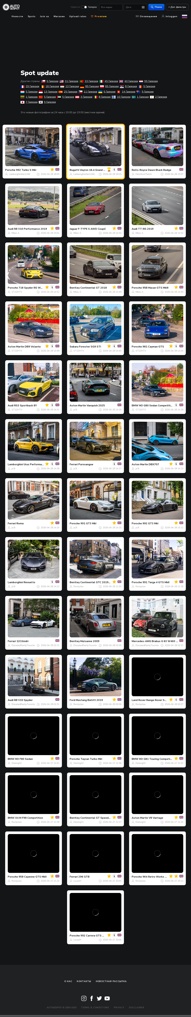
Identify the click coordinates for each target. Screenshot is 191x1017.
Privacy (119, 1007)
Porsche (10, 170)
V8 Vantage (156, 818)
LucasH (77, 880)
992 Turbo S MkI (26, 170)
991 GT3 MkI (88, 523)
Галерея (91, 7)
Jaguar (73, 229)
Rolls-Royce (139, 170)
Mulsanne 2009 (89, 641)
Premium (99, 16)
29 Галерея (30, 86)
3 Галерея (83, 97)
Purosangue (85, 464)
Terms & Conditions (95, 1007)
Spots (32, 16)
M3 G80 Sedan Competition (156, 405)
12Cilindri (22, 641)
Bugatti (74, 170)
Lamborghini (15, 464)
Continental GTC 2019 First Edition (102, 582)
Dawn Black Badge (159, 170)
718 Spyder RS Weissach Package (40, 288)
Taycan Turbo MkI (91, 759)
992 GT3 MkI (150, 523)
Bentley (75, 288)
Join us (44, 16)
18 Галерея (49, 86)
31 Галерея (69, 81)
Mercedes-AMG (141, 641)
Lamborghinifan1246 (19, 174)
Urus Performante (35, 464)
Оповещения (146, 16)
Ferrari (74, 464)
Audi (10, 229)
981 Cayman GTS (153, 346)
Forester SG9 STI (90, 346)
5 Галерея (49, 81)
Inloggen (169, 16)
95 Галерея (148, 81)
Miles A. (16, 233)
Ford (72, 700)
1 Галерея (29, 97)
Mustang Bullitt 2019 (89, 700)
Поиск (154, 7)
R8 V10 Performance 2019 (30, 229)
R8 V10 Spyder (23, 700)
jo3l (75, 409)
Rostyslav (79, 586)
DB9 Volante (33, 346)
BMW (135, 405)
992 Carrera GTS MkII (93, 935)
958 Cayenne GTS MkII (33, 877)
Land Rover (139, 700)
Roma (20, 523)
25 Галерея (68, 91)
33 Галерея (89, 81)
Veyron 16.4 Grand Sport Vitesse (100, 170)
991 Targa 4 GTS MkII (156, 582)
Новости (73, 7)
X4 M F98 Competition (29, 818)
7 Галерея (29, 102)
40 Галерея (128, 81)
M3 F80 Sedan (24, 759)
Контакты (84, 981)
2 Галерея (158, 97)
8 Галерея (128, 86)
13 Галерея (69, 86)
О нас (68, 981)
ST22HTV (17, 291)
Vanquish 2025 (96, 405)
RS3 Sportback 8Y (25, 405)
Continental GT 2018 (93, 288)
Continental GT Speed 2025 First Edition (106, 818)
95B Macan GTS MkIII (155, 288)
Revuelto (29, 582)
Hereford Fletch (144, 174)
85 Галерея (89, 86)
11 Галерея (88, 91)
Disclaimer (136, 1007)
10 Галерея (121, 97)
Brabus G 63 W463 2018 (167, 641)
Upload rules (77, 16)
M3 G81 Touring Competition (157, 759)
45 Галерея (108, 81)
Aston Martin (16, 346)
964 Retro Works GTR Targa (160, 877)
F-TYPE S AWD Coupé (92, 229)
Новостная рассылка (111, 981)
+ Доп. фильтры (176, 7)
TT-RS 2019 (146, 229)
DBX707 (154, 464)
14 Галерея (126, 91)
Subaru (74, 346)
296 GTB (84, 877)
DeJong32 (17, 763)
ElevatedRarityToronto (23, 645)
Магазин (59, 16)
